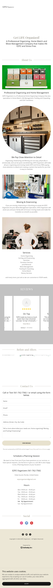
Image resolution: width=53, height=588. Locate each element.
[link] (8, 3)
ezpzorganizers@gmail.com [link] (26, 476)
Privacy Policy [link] (32, 445)
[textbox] (26, 397)
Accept (26, 584)
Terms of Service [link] (42, 445)
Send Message (26, 439)
